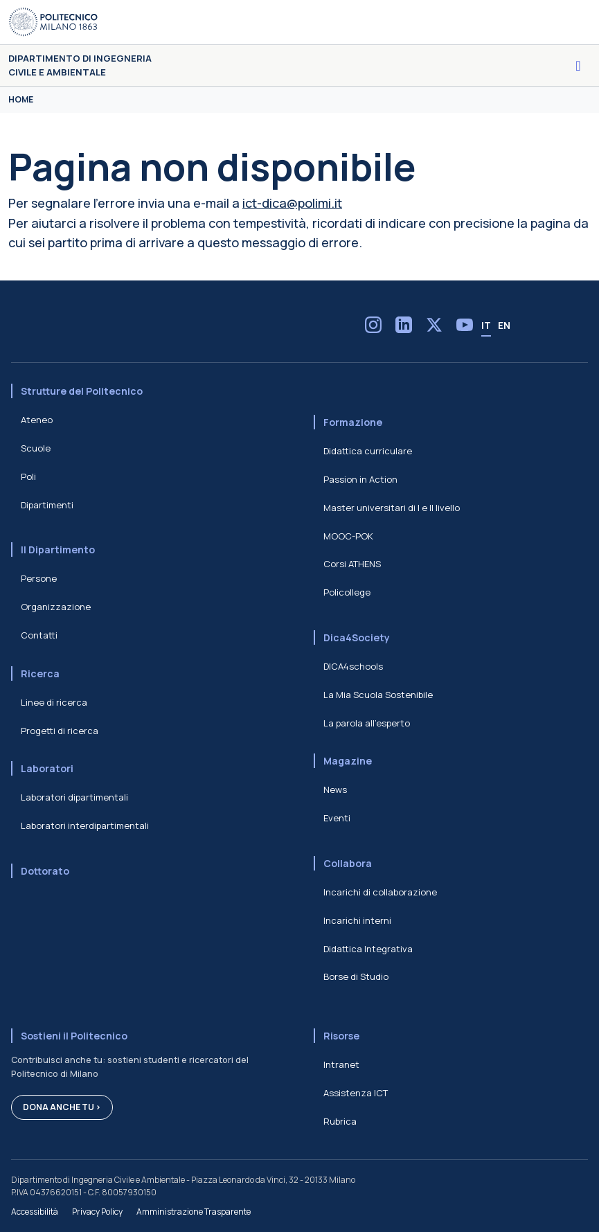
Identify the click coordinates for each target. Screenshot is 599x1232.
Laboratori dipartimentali (74, 797)
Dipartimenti (47, 505)
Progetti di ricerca (59, 730)
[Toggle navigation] (578, 66)
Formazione (352, 422)
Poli (28, 476)
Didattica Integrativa (368, 949)
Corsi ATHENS (352, 563)
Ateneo (37, 419)
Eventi (336, 818)
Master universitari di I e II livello (391, 507)
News (335, 789)
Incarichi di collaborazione (380, 892)
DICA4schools (353, 666)
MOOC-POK (348, 536)
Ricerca (40, 673)
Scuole (36, 448)
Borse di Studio (355, 976)
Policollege (346, 592)
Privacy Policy (97, 1211)
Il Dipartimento (58, 549)
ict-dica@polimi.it (292, 203)
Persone (39, 578)
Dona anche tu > (62, 1107)
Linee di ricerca (54, 702)
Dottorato (45, 870)
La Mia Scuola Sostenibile (378, 694)
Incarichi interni (357, 920)
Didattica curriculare (367, 451)
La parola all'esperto (366, 723)
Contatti (39, 635)
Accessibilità (34, 1211)
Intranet (341, 1064)
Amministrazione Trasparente (193, 1211)
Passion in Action (360, 479)
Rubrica (340, 1121)
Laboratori (47, 768)
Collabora (347, 863)
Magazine (347, 760)
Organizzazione (56, 606)
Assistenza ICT (355, 1093)
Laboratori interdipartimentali (85, 825)
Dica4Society (356, 637)
